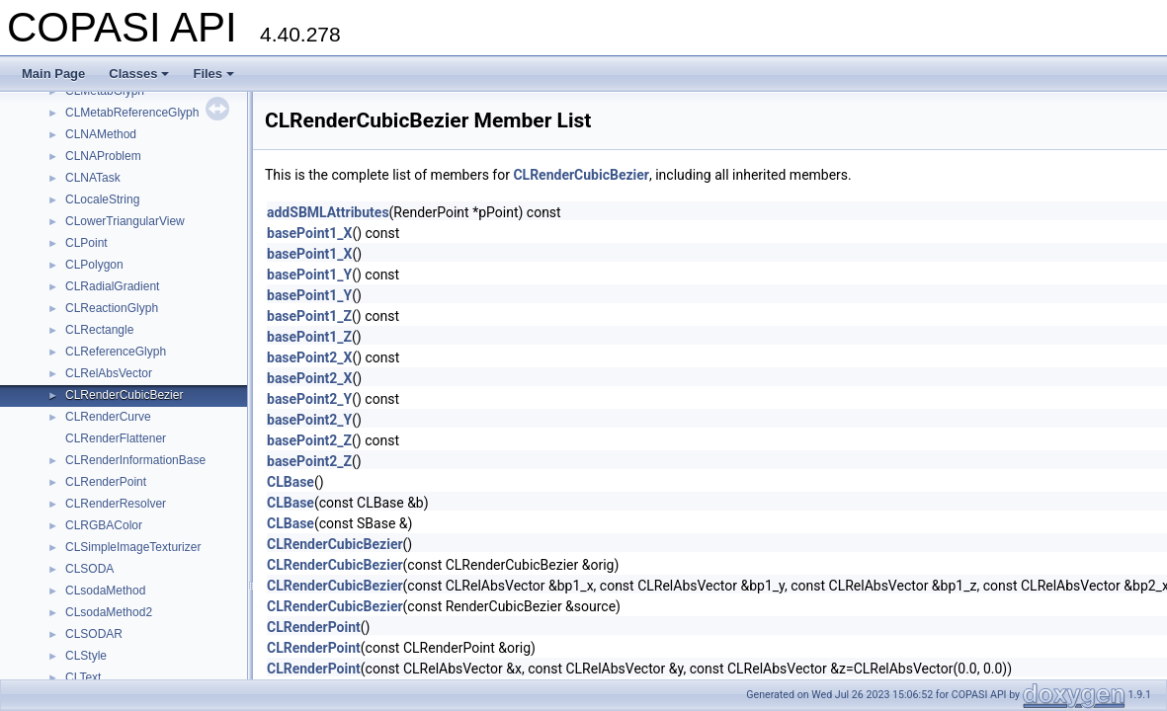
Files (213, 73)
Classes (139, 73)
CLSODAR (94, 634)
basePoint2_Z (309, 440)
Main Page (53, 73)
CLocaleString (102, 199)
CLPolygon (94, 265)
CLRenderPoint (105, 482)
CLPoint (86, 243)
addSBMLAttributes (328, 212)
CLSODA (89, 569)
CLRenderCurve (108, 417)
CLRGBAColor (103, 525)
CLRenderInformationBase (135, 460)
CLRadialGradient (112, 286)
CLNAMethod (100, 134)
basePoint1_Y (309, 274)
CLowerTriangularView (125, 221)
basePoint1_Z (309, 316)
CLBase (290, 482)
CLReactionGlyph (111, 308)
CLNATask (93, 178)
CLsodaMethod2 (108, 612)
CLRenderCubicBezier (124, 395)
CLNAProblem (103, 156)
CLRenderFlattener (115, 438)
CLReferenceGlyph (115, 351)
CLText (83, 677)
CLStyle (86, 656)
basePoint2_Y (309, 399)
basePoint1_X (309, 233)
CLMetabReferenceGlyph (132, 112)
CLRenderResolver (115, 504)
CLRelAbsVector (108, 373)
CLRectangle (99, 330)
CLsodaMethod (105, 590)
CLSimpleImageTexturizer (133, 547)
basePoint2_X (309, 357)
